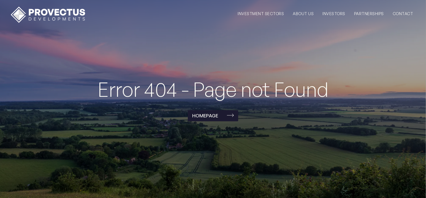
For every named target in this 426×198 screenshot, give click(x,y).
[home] (48, 15)
